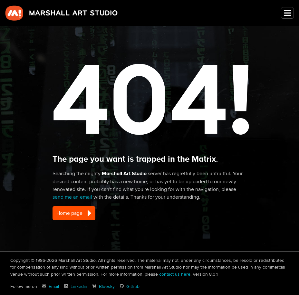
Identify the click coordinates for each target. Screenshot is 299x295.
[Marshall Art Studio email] (50, 286)
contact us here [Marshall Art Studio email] (174, 274)
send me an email (72, 197)
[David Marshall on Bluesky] (103, 286)
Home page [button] (74, 213)
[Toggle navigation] (287, 13)
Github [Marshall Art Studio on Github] (133, 286)
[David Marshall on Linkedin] (75, 286)
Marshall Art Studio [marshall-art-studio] (61, 13)
